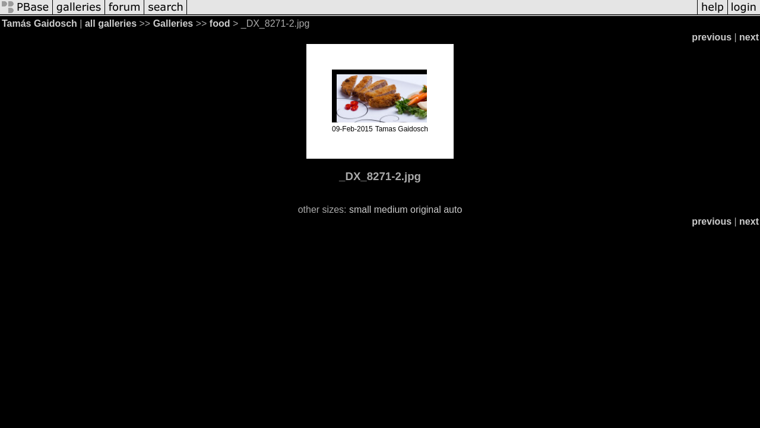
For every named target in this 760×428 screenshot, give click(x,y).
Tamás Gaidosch (39, 23)
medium (391, 209)
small (360, 209)
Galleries (173, 23)
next (749, 37)
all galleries (111, 23)
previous (712, 37)
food (220, 23)
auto (453, 209)
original (425, 209)
